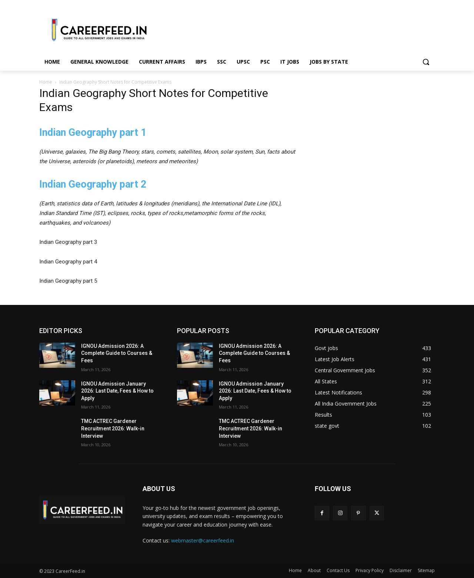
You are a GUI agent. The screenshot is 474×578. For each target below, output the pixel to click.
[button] (426, 62)
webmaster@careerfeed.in (202, 540)
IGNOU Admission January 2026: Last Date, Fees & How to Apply (117, 391)
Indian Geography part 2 (92, 184)
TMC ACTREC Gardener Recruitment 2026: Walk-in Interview (112, 428)
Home (45, 82)
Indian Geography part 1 (92, 132)
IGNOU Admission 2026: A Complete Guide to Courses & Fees (116, 353)
